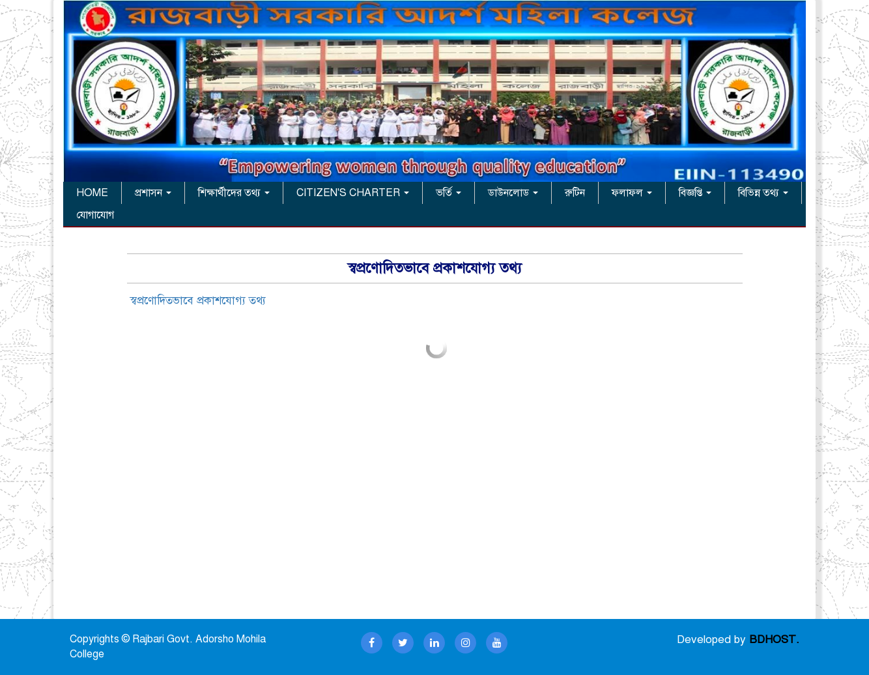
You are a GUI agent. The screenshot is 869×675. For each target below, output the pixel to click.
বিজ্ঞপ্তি (695, 192)
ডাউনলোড (513, 192)
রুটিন (575, 192)
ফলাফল (632, 192)
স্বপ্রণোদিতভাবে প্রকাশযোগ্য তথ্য (198, 301)
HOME (92, 192)
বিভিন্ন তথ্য (763, 192)
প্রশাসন (153, 192)
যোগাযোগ (95, 215)
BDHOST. (774, 639)
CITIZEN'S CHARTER (352, 192)
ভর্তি (448, 192)
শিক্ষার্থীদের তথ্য (234, 192)
